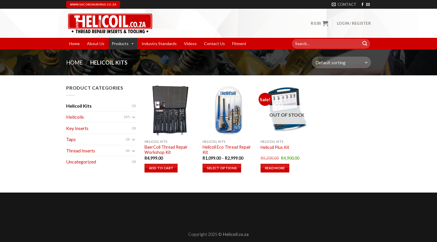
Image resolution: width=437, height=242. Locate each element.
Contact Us (214, 43)
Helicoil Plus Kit (275, 147)
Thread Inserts (80, 150)
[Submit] (365, 44)
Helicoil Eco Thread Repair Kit (227, 150)
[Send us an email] (368, 5)
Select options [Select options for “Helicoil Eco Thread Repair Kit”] (222, 168)
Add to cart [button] (161, 168)
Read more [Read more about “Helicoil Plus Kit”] (275, 168)
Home (74, 43)
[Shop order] (341, 62)
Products (123, 43)
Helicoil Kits (79, 105)
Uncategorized (81, 161)
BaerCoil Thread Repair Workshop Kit (166, 150)
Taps (71, 139)
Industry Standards (159, 43)
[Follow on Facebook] (362, 5)
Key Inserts (77, 128)
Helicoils (75, 117)
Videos (190, 43)
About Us (95, 43)
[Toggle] (133, 116)
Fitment (239, 43)
